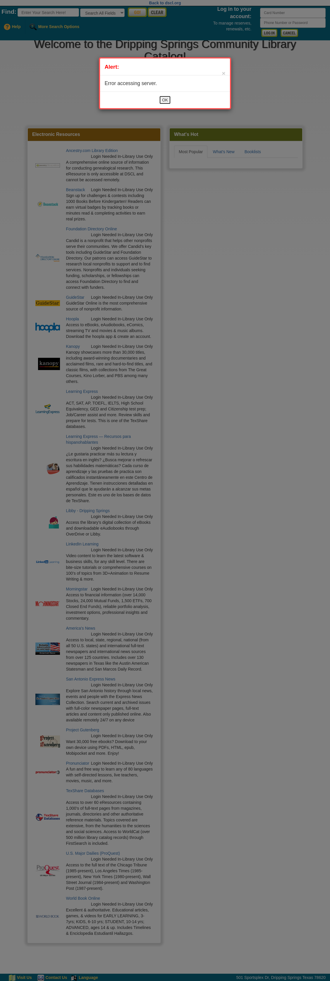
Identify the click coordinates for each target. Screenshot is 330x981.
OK (165, 100)
